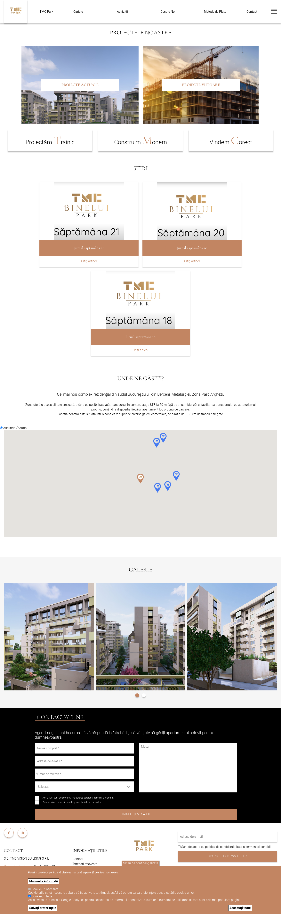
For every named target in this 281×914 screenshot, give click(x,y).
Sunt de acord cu (193, 847)
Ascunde (9, 428)
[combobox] (84, 786)
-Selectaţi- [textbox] (44, 787)
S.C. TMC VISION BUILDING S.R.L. (27, 858)
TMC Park (46, 11)
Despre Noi (167, 11)
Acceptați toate (240, 908)
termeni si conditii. (258, 847)
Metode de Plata (215, 11)
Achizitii (122, 11)
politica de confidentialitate (223, 847)
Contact (251, 11)
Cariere (78, 11)
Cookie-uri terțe (41, 896)
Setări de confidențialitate (140, 863)
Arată (23, 428)
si (244, 847)
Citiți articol (89, 261)
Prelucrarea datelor (81, 797)
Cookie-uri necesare (44, 889)
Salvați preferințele (42, 908)
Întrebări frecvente (85, 864)
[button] (137, 694)
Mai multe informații (43, 881)
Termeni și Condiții (103, 797)
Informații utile (90, 850)
